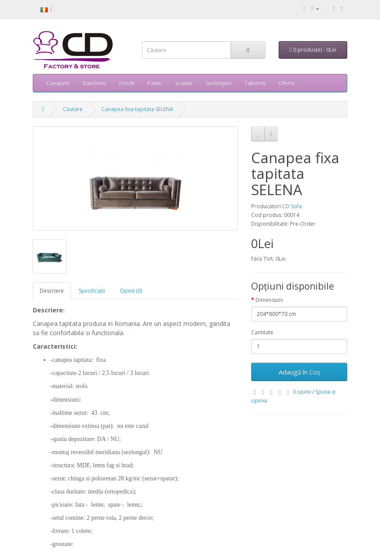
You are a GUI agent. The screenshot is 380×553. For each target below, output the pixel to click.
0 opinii (302, 392)
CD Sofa (292, 206)
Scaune (184, 83)
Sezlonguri (218, 83)
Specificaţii (92, 290)
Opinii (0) (131, 290)
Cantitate (262, 332)
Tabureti (255, 83)
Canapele (58, 83)
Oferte (287, 83)
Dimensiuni (269, 300)
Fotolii (127, 83)
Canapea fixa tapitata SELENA (137, 109)
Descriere (52, 290)
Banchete (94, 83)
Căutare (73, 109)
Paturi (155, 83)
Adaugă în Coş (299, 372)
